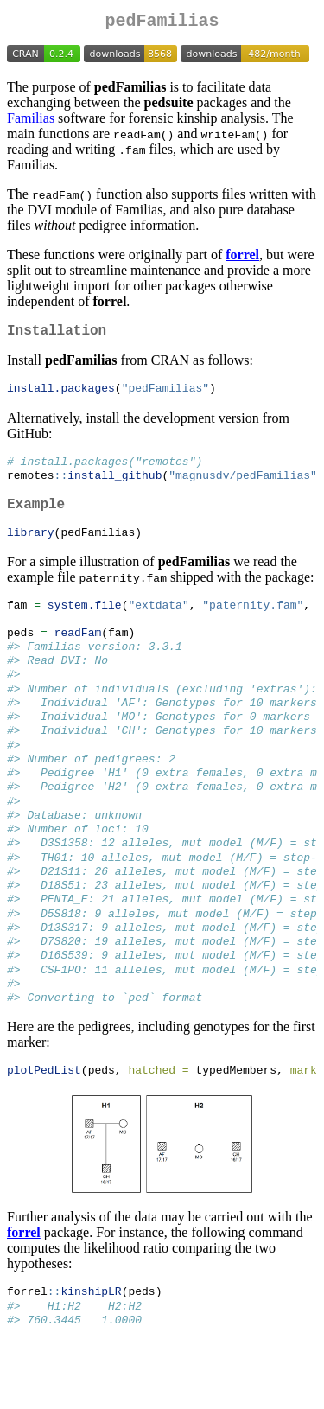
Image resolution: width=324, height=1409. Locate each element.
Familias (30, 121)
